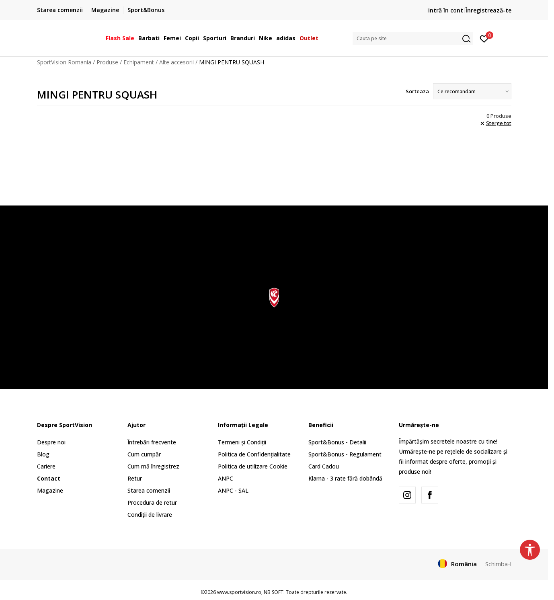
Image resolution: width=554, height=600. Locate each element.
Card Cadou (323, 466)
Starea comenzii (148, 490)
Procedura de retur (152, 502)
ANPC (225, 478)
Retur (134, 478)
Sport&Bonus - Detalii (337, 442)
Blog (43, 454)
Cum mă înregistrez (153, 466)
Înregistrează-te (488, 10)
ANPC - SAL (233, 490)
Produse (107, 62)
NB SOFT (273, 592)
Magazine (50, 490)
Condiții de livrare (149, 514)
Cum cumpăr (144, 454)
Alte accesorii (176, 62)
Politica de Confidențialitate (254, 454)
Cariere (46, 466)
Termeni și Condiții (242, 442)
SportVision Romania (64, 62)
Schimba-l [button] (498, 564)
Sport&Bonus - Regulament (345, 454)
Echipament (138, 62)
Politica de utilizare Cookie (252, 466)
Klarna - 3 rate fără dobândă (345, 478)
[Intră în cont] (484, 38)
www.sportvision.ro (239, 592)
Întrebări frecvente (151, 442)
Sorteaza (417, 91)
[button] (413, 38)
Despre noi (51, 442)
